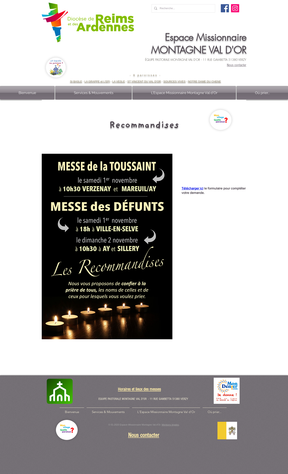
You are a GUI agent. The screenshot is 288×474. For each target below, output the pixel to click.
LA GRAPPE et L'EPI (97, 81)
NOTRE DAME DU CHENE (204, 81)
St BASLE (76, 81)
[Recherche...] (183, 8)
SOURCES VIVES (174, 81)
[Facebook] (225, 8)
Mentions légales (170, 424)
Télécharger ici (192, 188)
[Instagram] (235, 8)
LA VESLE (118, 81)
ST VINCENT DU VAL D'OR (144, 81)
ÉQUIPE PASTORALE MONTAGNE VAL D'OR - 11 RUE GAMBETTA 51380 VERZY (195, 60)
